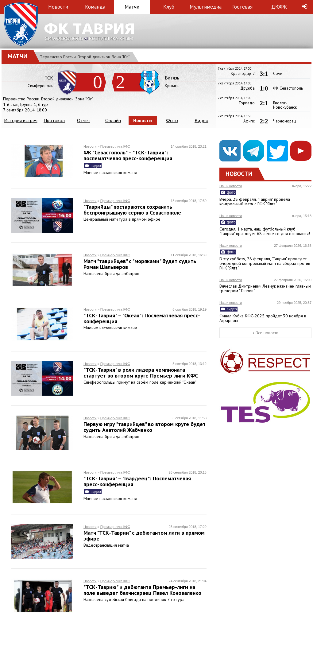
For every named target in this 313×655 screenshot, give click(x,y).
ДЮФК (279, 6)
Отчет (83, 120)
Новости (58, 6)
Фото (172, 120)
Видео (201, 120)
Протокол (54, 120)
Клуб (168, 6)
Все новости (265, 332)
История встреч (20, 120)
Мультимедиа (206, 6)
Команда (95, 6)
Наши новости (230, 186)
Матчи (132, 6)
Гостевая (242, 6)
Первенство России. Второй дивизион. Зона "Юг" (84, 57)
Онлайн (113, 120)
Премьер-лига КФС (115, 146)
